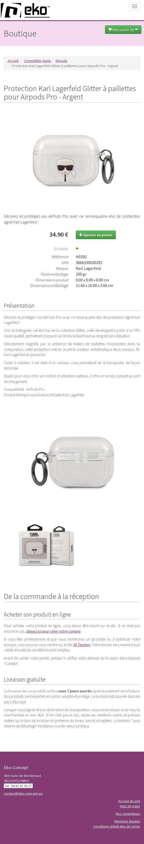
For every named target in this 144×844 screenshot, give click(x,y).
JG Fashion (81, 644)
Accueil (13, 60)
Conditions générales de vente (116, 826)
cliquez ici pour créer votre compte (53, 631)
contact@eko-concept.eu (23, 793)
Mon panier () (123, 29)
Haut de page (130, 806)
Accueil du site (129, 801)
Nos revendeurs (128, 813)
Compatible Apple (37, 60)
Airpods (61, 60)
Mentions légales (127, 821)
